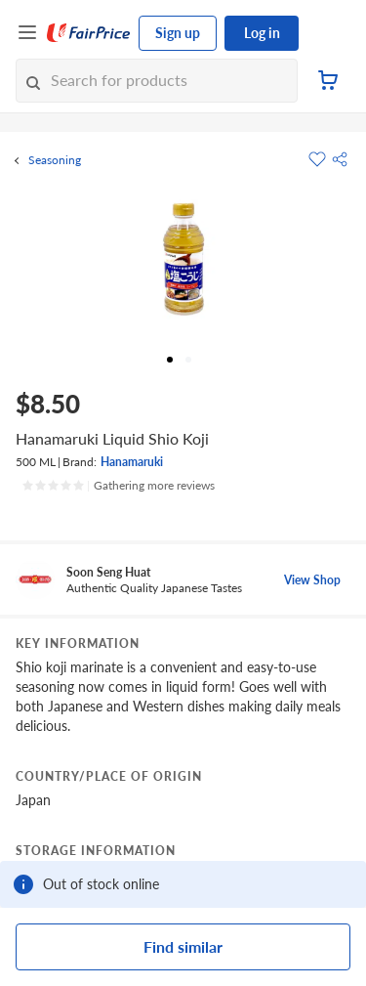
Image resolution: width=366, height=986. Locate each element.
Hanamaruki (132, 461)
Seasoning (54, 160)
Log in (262, 32)
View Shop (312, 580)
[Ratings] (118, 485)
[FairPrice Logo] (89, 33)
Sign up (177, 32)
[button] (339, 159)
